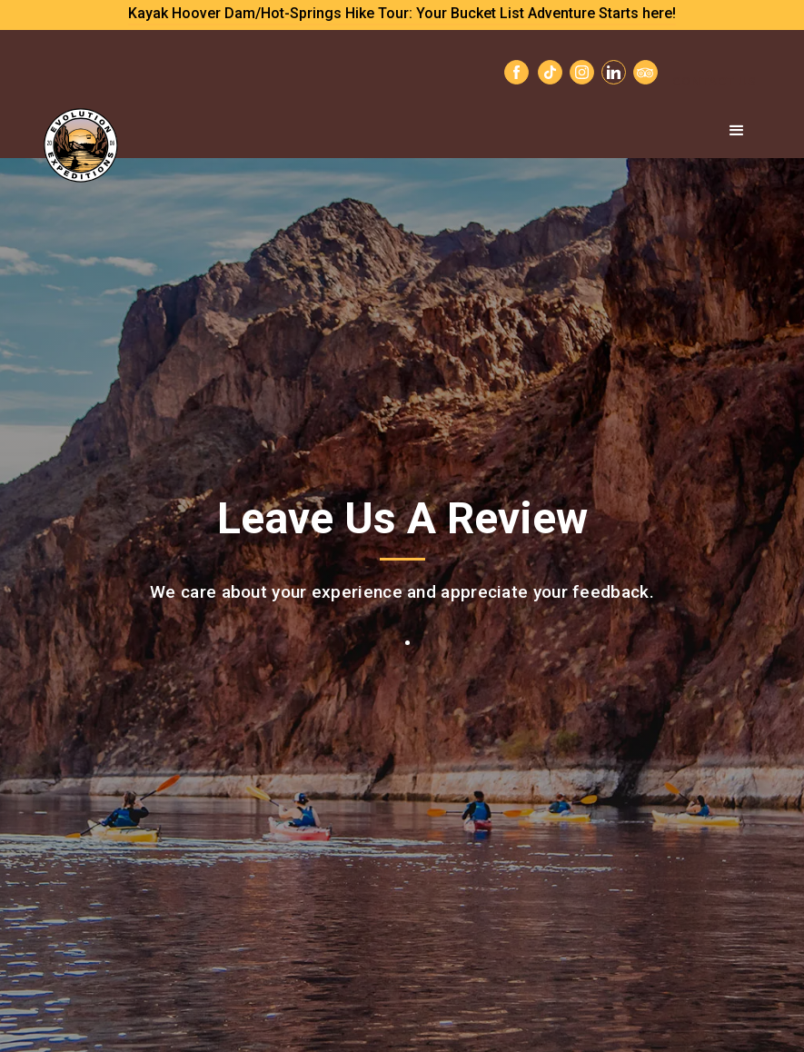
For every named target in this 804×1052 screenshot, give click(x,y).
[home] (108, 105)
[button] (737, 131)
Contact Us (714, 81)
